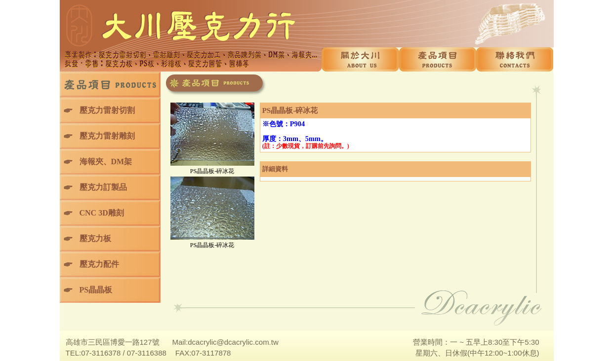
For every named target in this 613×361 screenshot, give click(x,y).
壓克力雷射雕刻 (107, 136)
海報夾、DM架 (106, 161)
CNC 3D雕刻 (102, 213)
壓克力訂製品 (103, 187)
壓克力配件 (99, 264)
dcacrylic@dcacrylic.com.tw (233, 342)
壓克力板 (95, 238)
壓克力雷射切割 (107, 110)
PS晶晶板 (96, 290)
